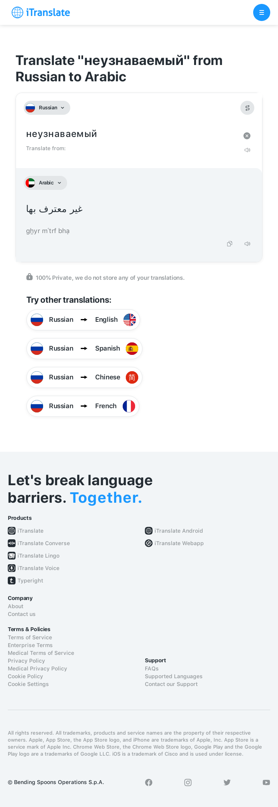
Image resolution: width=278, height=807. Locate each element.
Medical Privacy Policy (37, 668)
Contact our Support (171, 684)
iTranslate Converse (43, 543)
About (15, 606)
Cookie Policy (25, 676)
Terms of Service (30, 637)
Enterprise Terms (30, 645)
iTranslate (30, 531)
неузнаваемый (131, 134)
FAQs (152, 668)
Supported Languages (174, 676)
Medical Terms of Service (41, 653)
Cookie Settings (28, 684)
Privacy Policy (26, 661)
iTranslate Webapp (179, 543)
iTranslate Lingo (38, 556)
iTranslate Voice (38, 568)
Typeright (30, 580)
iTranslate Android (179, 531)
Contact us (22, 614)
